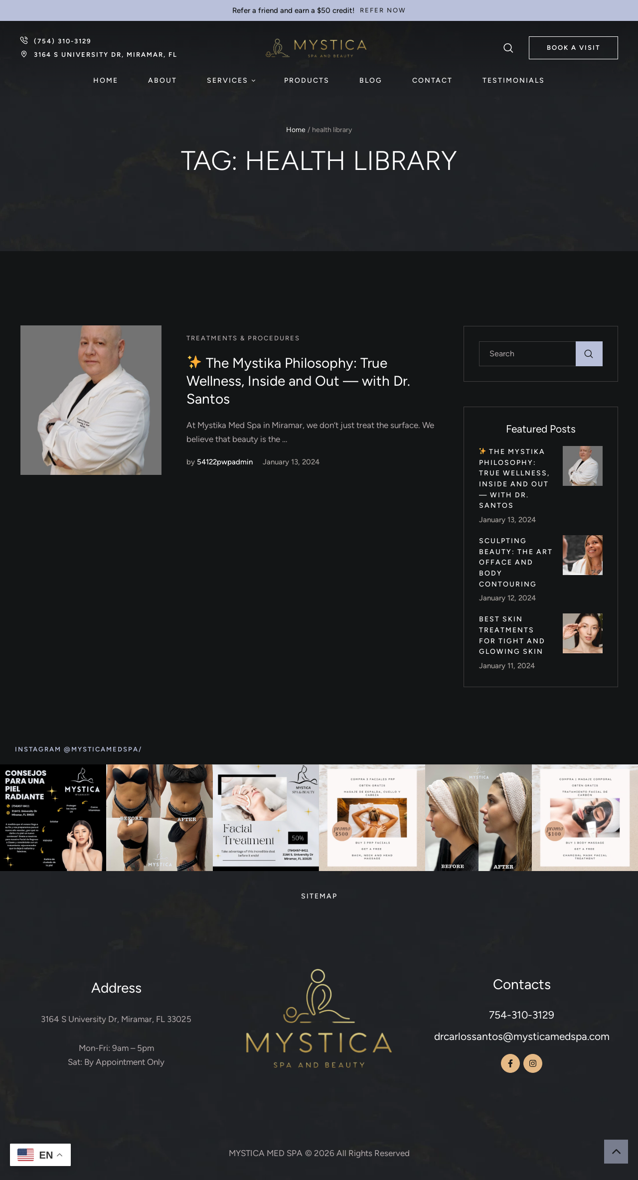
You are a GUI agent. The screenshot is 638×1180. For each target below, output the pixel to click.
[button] (383, 10)
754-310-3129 (521, 1015)
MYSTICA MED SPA (266, 1153)
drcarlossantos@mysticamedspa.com (522, 1036)
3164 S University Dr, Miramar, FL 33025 (116, 1019)
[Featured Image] (90, 400)
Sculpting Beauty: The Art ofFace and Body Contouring (516, 563)
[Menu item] (105, 80)
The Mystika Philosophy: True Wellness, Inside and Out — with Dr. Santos (298, 381)
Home (296, 130)
